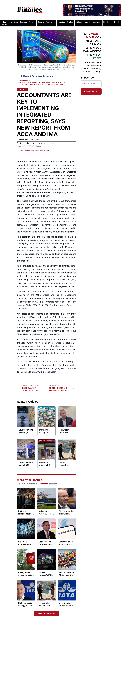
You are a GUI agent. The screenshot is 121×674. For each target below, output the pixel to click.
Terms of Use (8, 661)
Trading (70, 22)
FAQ (51, 658)
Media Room (55, 655)
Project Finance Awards (107, 651)
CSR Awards (78, 670)
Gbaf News (34, 140)
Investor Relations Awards (107, 637)
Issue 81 (29, 637)
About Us (6, 637)
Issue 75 (29, 658)
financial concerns (42, 218)
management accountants (62, 321)
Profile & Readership (10, 647)
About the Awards (57, 637)
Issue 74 (29, 662)
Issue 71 (29, 672)
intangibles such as (66, 250)
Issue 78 (29, 648)
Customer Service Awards (84, 666)
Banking (41, 22)
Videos (79, 22)
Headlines (107, 22)
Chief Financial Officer (40, 339)
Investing (61, 22)
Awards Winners (56, 644)
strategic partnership (52, 362)
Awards (87, 22)
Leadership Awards (105, 641)
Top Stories (4, 23)
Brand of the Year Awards (83, 644)
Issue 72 (29, 669)
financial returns (64, 208)
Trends (116, 22)
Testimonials (55, 651)
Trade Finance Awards (106, 668)
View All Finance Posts (46, 614)
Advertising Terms (9, 664)
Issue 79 (29, 644)
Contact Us (7, 650)
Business (23, 22)
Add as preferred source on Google (34, 150)
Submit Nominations (57, 648)
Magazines (97, 22)
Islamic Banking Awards (107, 644)
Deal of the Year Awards (83, 673)
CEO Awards (78, 663)
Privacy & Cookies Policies (13, 657)
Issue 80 (29, 641)
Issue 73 (29, 665)
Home (19, 80)
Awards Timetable (57, 641)
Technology (51, 22)
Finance (32, 22)
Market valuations (26, 250)
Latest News (7, 654)
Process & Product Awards (108, 655)
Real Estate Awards (105, 648)
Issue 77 (29, 651)
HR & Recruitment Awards (107, 664)
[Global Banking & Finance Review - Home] (30, 10)
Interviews (14, 22)
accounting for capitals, (55, 350)
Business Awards (80, 647)
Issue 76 (29, 655)
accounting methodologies (30, 279)
